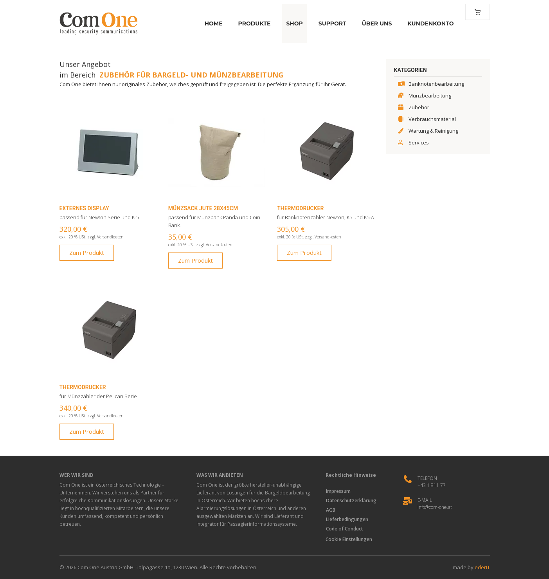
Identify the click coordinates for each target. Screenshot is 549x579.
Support (331, 23)
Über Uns (376, 23)
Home (212, 23)
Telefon (427, 478)
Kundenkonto (429, 23)
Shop (293, 23)
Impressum (338, 491)
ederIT (482, 567)
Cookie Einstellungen (349, 539)
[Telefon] (408, 479)
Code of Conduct (345, 528)
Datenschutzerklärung (351, 500)
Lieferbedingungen (347, 519)
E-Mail (425, 500)
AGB (331, 510)
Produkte (253, 23)
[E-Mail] (408, 501)
